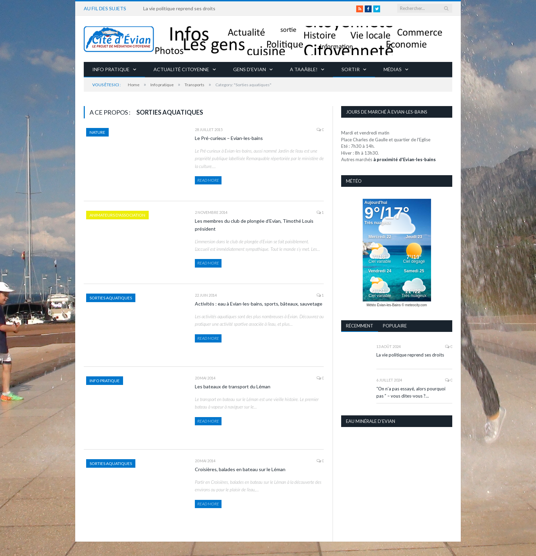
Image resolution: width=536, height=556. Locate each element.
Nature (97, 132)
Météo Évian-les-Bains (383, 305)
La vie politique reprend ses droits (179, 8)
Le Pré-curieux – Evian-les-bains (229, 138)
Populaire (395, 325)
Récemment (359, 325)
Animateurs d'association (117, 215)
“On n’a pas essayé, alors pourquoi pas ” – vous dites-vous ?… (410, 392)
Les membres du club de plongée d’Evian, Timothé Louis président (254, 225)
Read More (208, 180)
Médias (393, 69)
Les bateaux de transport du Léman (232, 386)
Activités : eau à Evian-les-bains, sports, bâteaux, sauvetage (258, 304)
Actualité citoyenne (181, 69)
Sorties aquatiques (111, 297)
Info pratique (111, 69)
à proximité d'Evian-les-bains (404, 159)
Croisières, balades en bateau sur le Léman (240, 469)
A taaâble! (304, 69)
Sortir (350, 69)
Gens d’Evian (249, 69)
